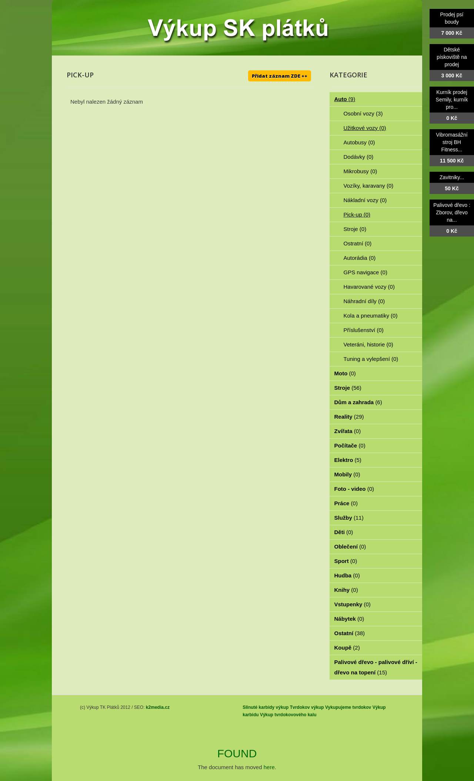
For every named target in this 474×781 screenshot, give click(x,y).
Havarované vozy (369, 287)
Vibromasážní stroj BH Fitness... (451, 142)
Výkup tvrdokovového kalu (288, 714)
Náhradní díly (364, 301)
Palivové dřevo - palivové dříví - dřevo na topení (375, 667)
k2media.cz (158, 707)
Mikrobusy (360, 171)
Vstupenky (352, 604)
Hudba (347, 575)
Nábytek (349, 619)
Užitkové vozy (365, 128)
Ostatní (349, 633)
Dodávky (359, 157)
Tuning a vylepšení (371, 359)
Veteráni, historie (368, 344)
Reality (349, 416)
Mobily (347, 474)
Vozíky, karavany (369, 185)
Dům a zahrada (358, 402)
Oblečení (350, 546)
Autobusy (359, 142)
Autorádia (360, 258)
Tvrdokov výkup (307, 707)
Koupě (347, 647)
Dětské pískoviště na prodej (452, 57)
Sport (345, 561)
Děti (343, 532)
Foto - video (354, 489)
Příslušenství (364, 330)
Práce (346, 503)
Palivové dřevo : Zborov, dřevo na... (451, 212)
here (269, 767)
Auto (345, 99)
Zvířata (347, 431)
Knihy (346, 590)
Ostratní (358, 243)
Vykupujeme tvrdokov (348, 707)
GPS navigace (365, 272)
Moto (345, 373)
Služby (349, 517)
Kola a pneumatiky (371, 315)
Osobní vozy (363, 113)
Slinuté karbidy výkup (265, 707)
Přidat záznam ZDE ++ (279, 76)
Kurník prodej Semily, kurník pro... (452, 99)
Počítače (349, 445)
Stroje (355, 229)
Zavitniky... (452, 177)
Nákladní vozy (365, 200)
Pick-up (357, 214)
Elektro (347, 460)
